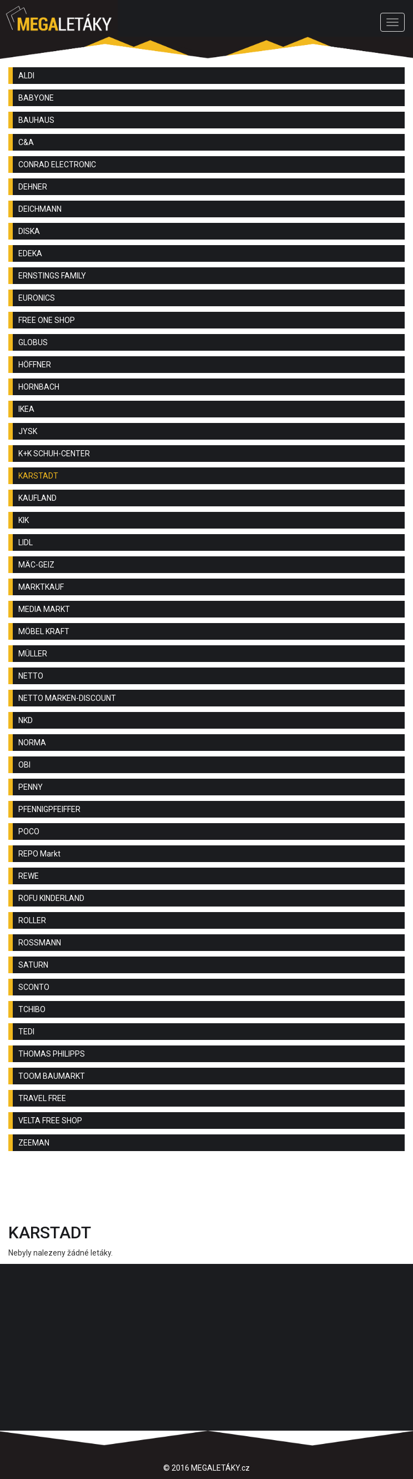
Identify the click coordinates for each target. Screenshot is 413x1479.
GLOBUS (33, 342)
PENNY (30, 787)
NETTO (30, 675)
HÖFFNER (34, 364)
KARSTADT (38, 475)
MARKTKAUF (41, 586)
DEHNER (32, 186)
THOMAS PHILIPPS (51, 1053)
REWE (28, 876)
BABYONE (36, 97)
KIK (23, 520)
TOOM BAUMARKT (51, 1076)
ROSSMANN (39, 942)
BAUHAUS (36, 120)
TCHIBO (32, 1009)
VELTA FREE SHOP (50, 1120)
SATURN (33, 964)
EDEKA (30, 253)
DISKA (29, 231)
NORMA (32, 742)
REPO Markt (39, 853)
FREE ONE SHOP (46, 320)
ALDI (26, 75)
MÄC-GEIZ (36, 564)
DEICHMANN (40, 209)
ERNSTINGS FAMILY (52, 275)
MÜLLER (32, 653)
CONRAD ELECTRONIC (57, 164)
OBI (24, 764)
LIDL (25, 542)
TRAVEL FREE (42, 1098)
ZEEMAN (33, 1142)
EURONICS (36, 297)
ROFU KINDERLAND (51, 898)
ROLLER (32, 920)
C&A (26, 142)
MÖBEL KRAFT (43, 631)
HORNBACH (38, 386)
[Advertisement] (206, 1190)
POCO (28, 831)
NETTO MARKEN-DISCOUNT (67, 698)
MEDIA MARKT (44, 609)
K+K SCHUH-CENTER (54, 453)
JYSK (27, 431)
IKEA (26, 409)
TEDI (26, 1031)
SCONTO (33, 987)
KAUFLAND (37, 498)
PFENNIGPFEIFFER (49, 809)
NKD (25, 720)
